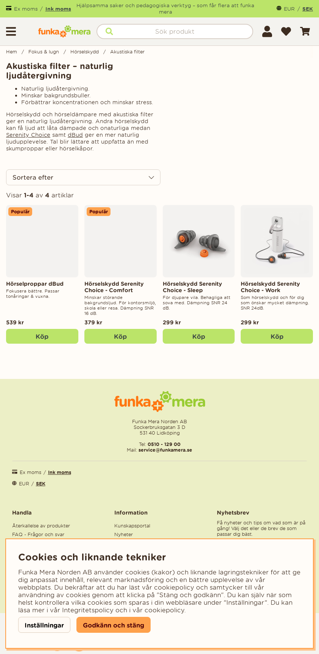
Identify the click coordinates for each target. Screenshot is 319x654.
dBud (75, 134)
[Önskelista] (286, 31)
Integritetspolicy (88, 610)
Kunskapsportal (132, 526)
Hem (11, 52)
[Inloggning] (267, 31)
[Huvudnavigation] (19, 31)
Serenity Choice (28, 134)
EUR (289, 9)
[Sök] (174, 31)
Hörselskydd (84, 52)
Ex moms (26, 9)
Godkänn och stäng (113, 625)
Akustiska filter (127, 52)
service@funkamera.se (164, 450)
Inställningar (44, 625)
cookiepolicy (164, 610)
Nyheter (123, 534)
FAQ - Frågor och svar (38, 534)
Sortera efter (32, 177)
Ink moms (58, 9)
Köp (42, 336)
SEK (307, 9)
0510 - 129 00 (164, 444)
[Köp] (120, 336)
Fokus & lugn (43, 52)
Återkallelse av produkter (41, 526)
